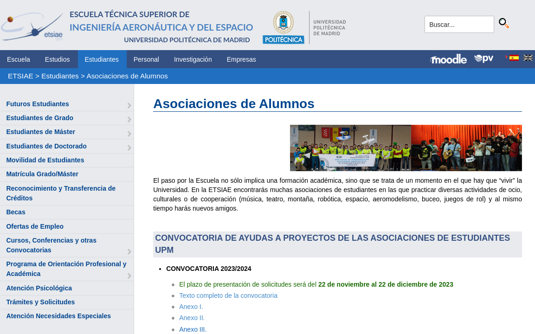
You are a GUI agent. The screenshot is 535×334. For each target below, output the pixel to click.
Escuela (18, 59)
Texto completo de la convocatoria (228, 295)
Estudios (57, 59)
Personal (146, 59)
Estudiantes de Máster (40, 131)
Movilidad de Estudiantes (45, 160)
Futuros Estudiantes (37, 104)
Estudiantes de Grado (39, 118)
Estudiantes (102, 59)
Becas (15, 212)
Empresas (241, 59)
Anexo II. (192, 317)
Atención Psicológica (39, 288)
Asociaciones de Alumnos (127, 76)
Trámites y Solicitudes (40, 302)
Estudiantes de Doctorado (46, 146)
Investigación (193, 59)
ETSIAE (20, 76)
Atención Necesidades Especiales (58, 316)
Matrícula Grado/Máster (42, 174)
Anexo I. (191, 306)
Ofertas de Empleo (35, 226)
